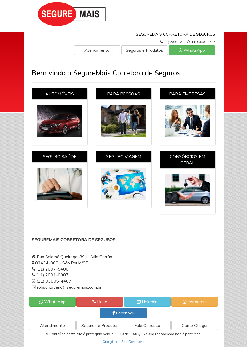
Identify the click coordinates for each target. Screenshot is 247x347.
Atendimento (97, 50)
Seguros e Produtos (144, 50)
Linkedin (147, 301)
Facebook (123, 313)
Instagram (195, 301)
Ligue (99, 301)
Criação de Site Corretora (123, 342)
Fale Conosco (147, 325)
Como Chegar (195, 325)
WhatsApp (192, 50)
